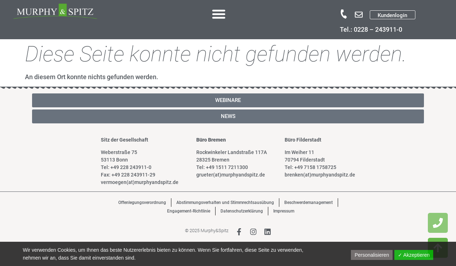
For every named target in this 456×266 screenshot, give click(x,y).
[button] (218, 14)
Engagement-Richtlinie (188, 211)
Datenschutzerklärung (242, 211)
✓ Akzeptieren (414, 255)
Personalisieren (371, 255)
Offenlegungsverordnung (142, 202)
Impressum (283, 211)
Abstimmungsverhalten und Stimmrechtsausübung (225, 202)
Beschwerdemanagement (308, 202)
